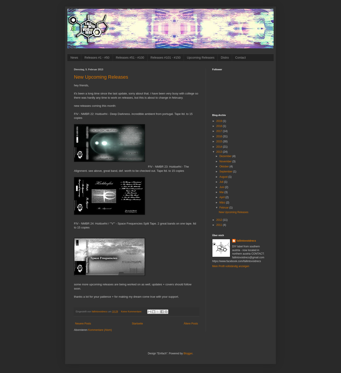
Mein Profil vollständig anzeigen (230, 266)
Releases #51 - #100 (130, 57)
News (74, 57)
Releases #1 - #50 (96, 57)
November (225, 161)
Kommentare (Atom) (100, 329)
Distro (225, 57)
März (222, 202)
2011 (219, 224)
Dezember (225, 156)
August (223, 176)
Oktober (224, 166)
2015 (219, 141)
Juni (222, 187)
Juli (221, 181)
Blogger (187, 353)
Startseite (137, 323)
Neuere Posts (83, 323)
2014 (219, 146)
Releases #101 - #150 (166, 57)
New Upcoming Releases (101, 77)
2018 (219, 126)
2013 (219, 151)
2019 (219, 121)
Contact (240, 57)
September (226, 171)
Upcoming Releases (200, 57)
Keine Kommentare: (131, 311)
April (222, 197)
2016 (219, 136)
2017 (219, 131)
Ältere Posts (191, 323)
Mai (221, 192)
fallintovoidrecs (246, 240)
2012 (219, 219)
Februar (224, 207)
